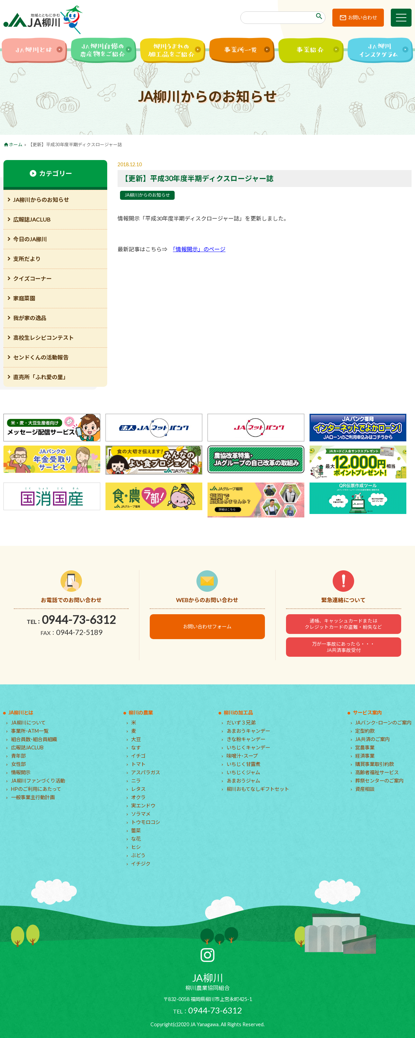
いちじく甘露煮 (243, 764)
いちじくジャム (243, 772)
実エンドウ (143, 805)
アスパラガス (145, 772)
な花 (136, 839)
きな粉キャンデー (246, 739)
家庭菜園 (24, 298)
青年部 (18, 756)
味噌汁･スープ (242, 756)
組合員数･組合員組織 (34, 739)
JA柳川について (28, 723)
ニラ (136, 781)
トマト (138, 764)
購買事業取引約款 (374, 764)
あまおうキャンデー (248, 731)
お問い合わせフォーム (207, 626)
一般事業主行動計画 (33, 797)
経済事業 (365, 756)
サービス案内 (367, 713)
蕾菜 (136, 830)
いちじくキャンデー (248, 747)
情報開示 (20, 772)
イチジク (140, 864)
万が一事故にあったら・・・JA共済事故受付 (343, 647)
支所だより (27, 258)
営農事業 (365, 747)
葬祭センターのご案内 (379, 781)
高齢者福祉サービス (377, 772)
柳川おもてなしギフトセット (258, 789)
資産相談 (365, 789)
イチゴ (138, 756)
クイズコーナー (32, 278)
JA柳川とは (20, 713)
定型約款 (365, 731)
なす (136, 747)
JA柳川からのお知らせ (147, 195)
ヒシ (136, 847)
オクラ (138, 797)
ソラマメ (140, 814)
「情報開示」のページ (199, 249)
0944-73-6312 (79, 619)
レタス (138, 789)
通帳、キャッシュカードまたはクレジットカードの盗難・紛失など (343, 624)
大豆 (136, 739)
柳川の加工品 (238, 713)
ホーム (15, 144)
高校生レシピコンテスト (43, 337)
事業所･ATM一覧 (29, 731)
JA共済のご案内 (372, 739)
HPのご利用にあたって (36, 789)
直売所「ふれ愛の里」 (40, 377)
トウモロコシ (145, 822)
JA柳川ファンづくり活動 (38, 781)
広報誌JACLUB (31, 219)
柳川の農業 (141, 713)
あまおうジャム (243, 781)
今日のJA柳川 (30, 239)
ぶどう (138, 855)
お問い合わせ (362, 17)
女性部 (18, 764)
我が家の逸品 (29, 318)
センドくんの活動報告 (40, 357)
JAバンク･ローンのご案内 (383, 723)
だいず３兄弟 (241, 723)
